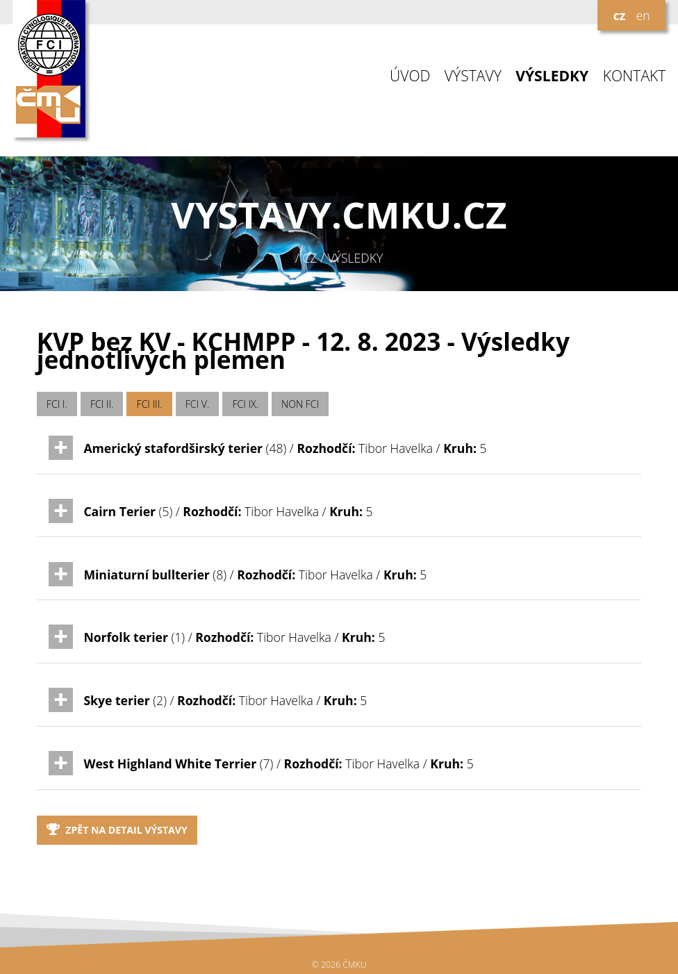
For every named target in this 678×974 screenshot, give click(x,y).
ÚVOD (410, 76)
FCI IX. (245, 404)
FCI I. (57, 404)
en (643, 15)
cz (619, 15)
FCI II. (101, 404)
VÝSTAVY (473, 76)
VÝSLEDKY (551, 76)
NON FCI (300, 404)
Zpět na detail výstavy (117, 829)
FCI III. (150, 404)
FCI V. (197, 404)
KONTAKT (634, 76)
